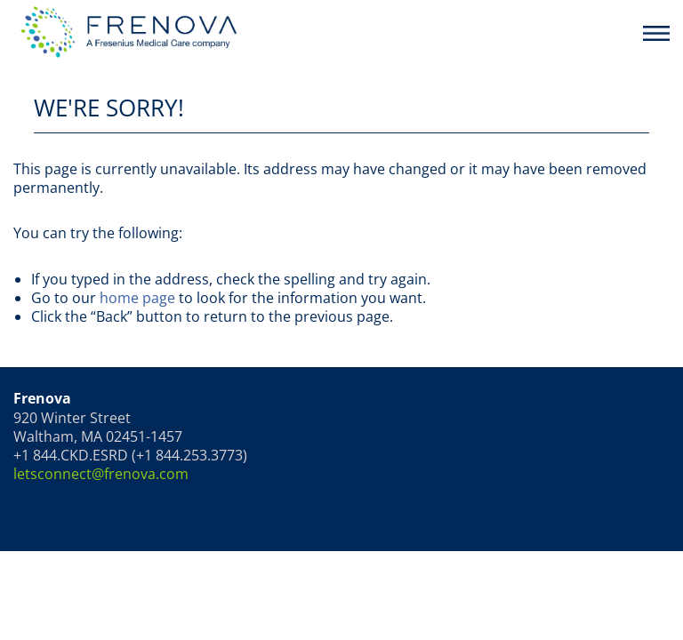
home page (137, 298)
